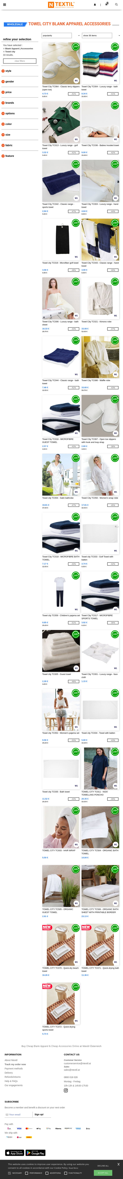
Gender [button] (9, 81)
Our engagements (14, 1085)
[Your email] (19, 1114)
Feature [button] (9, 156)
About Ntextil (11, 1060)
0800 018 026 (71, 1077)
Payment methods (14, 1068)
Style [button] (8, 71)
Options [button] (10, 113)
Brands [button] (9, 102)
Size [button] (7, 134)
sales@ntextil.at (72, 1070)
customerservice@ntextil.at (77, 1063)
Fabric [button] (8, 145)
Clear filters (20, 61)
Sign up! (39, 1114)
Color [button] (8, 124)
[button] (95, 4)
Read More (73, 1168)
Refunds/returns (13, 1077)
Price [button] (8, 92)
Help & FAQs (11, 1081)
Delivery (9, 1072)
